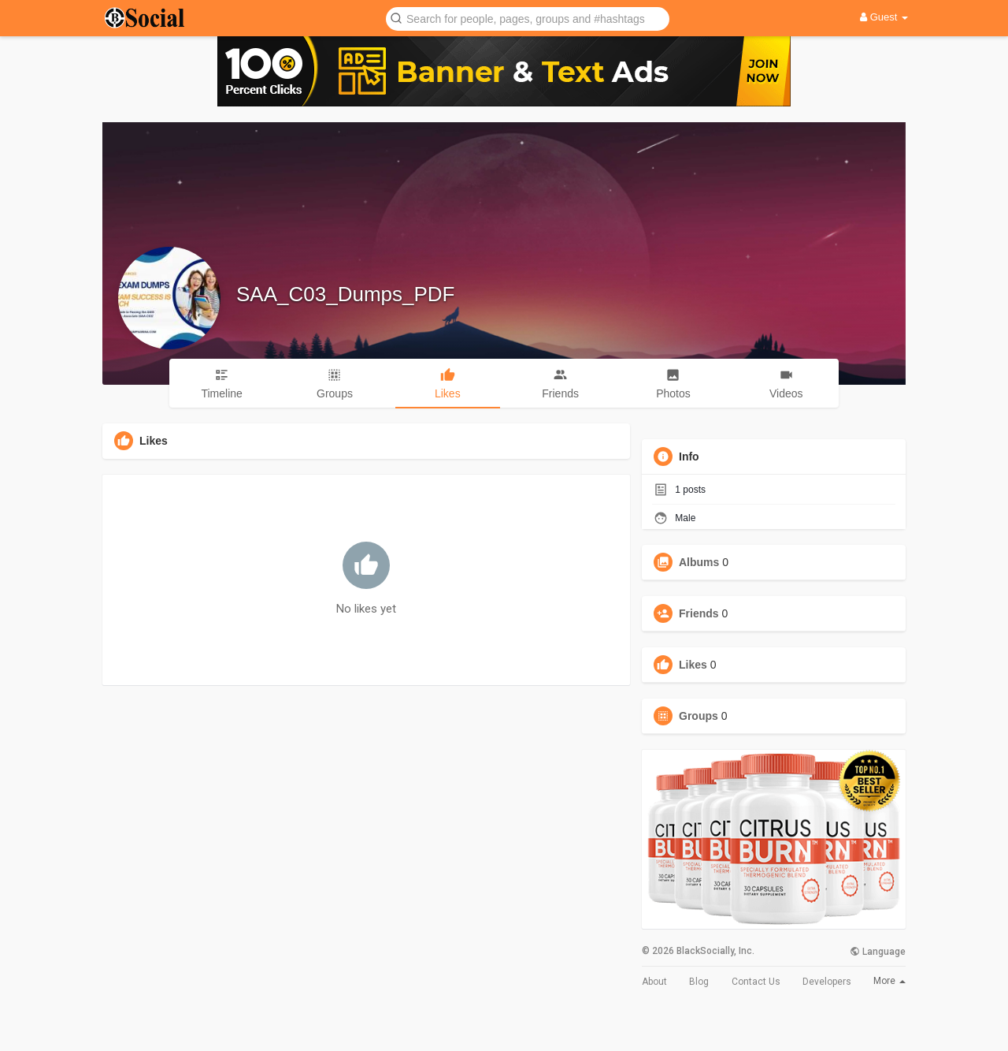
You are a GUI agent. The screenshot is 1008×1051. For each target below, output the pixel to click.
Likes (693, 664)
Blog (699, 981)
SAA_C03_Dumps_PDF (345, 294)
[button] (527, 18)
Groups (698, 716)
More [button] (889, 980)
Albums (699, 562)
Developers (826, 981)
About (654, 981)
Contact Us (756, 981)
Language (878, 951)
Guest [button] (884, 17)
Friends (699, 613)
